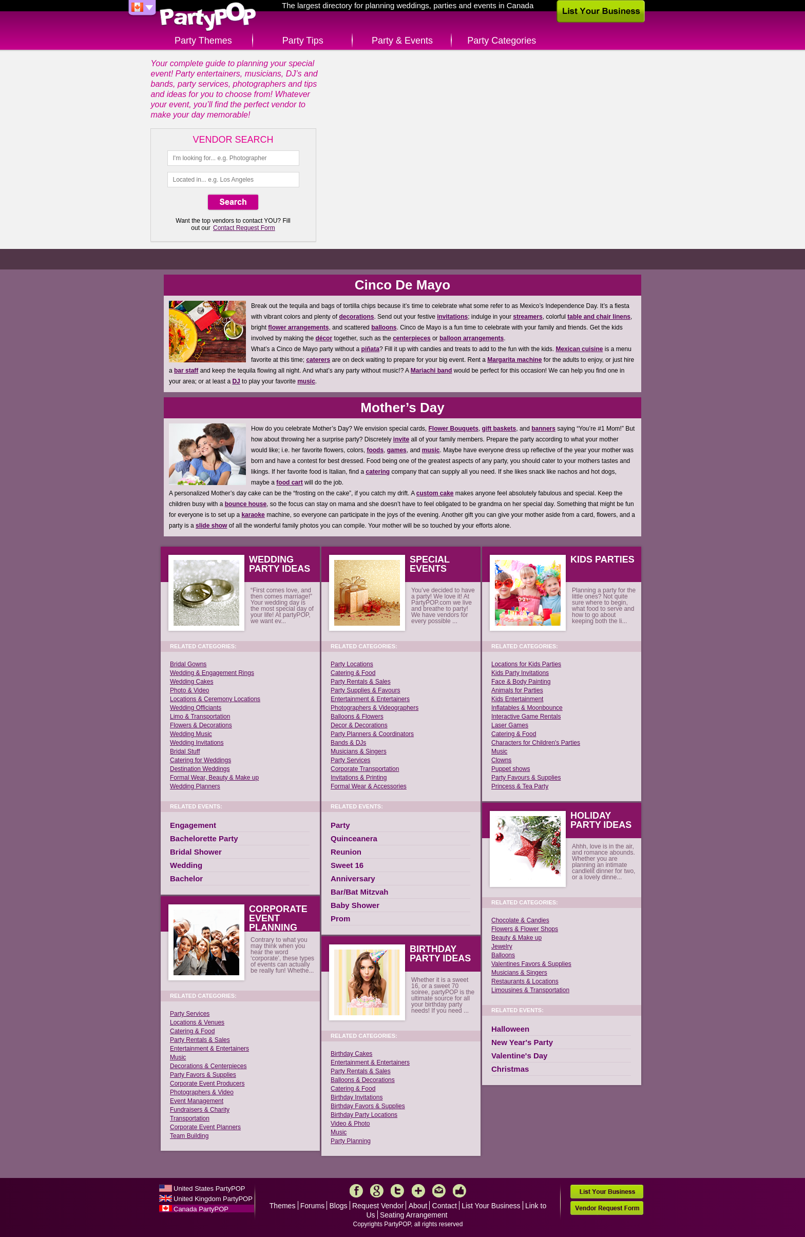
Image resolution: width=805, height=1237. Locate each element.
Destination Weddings (200, 768)
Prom (340, 918)
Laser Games (509, 725)
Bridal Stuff (185, 751)
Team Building (189, 1135)
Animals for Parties (517, 690)
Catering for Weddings (200, 760)
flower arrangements (298, 327)
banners (543, 428)
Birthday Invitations (356, 1097)
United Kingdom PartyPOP (213, 1199)
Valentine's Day (519, 1055)
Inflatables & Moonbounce (527, 707)
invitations (452, 316)
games (397, 450)
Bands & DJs (348, 742)
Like (459, 1190)
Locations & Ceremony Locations (215, 699)
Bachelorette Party (204, 838)
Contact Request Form (244, 227)
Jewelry (501, 946)
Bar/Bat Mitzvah (360, 891)
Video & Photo (350, 1123)
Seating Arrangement (414, 1215)
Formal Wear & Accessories (369, 786)
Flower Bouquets (453, 428)
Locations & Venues (197, 1022)
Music (178, 1057)
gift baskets (499, 428)
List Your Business (491, 1206)
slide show (211, 525)
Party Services (189, 1013)
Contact (444, 1206)
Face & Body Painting (520, 681)
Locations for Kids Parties (526, 664)
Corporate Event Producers (207, 1083)
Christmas (510, 1069)
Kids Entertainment (517, 699)
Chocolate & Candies (520, 920)
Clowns (501, 760)
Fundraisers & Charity (199, 1109)
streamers (527, 316)
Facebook (356, 1190)
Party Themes (203, 40)
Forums (312, 1206)
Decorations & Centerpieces (208, 1066)
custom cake (435, 493)
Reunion (346, 851)
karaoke (252, 514)
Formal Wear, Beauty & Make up (214, 777)
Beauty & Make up (516, 937)
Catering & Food (192, 1031)
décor (323, 338)
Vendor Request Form (607, 1208)
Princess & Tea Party (519, 786)
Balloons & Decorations (363, 1080)
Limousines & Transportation (530, 990)
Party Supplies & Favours (365, 690)
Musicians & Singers (359, 751)
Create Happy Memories (403, 160)
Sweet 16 (347, 865)
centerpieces (411, 338)
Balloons (503, 955)
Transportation (189, 1118)
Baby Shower (355, 905)
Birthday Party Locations (364, 1114)
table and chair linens (598, 316)
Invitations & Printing (359, 777)
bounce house (245, 504)
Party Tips (302, 40)
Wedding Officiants (195, 707)
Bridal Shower (196, 851)
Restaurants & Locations (525, 981)
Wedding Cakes (192, 681)
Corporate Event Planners (205, 1127)
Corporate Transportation (365, 768)
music (306, 381)
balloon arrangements (471, 338)
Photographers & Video (202, 1092)
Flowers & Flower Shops (524, 929)
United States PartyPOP (209, 1188)
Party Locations (352, 664)
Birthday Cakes (351, 1053)
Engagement (193, 825)
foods (375, 450)
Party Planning (351, 1141)
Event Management (196, 1101)
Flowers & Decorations (201, 725)
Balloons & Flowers (357, 716)
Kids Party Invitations (520, 673)
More (418, 1190)
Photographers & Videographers (374, 707)
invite (401, 439)
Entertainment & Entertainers (209, 1048)
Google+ (377, 1190)
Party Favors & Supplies (203, 1074)
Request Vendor (378, 1206)
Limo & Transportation (200, 716)
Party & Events (402, 40)
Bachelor (186, 878)
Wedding (186, 865)
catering (378, 471)
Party (340, 825)
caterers (318, 359)
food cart (289, 482)
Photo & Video (189, 690)
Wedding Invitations (197, 742)
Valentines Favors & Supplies (531, 964)
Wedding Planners (195, 786)
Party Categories (501, 40)
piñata (370, 349)
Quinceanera (354, 838)
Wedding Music (191, 734)
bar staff (186, 370)
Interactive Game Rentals (526, 716)
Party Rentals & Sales (200, 1039)
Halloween (510, 1029)
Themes (283, 1206)
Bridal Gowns (188, 664)
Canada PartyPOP (201, 1209)
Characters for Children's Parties (535, 742)
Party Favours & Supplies (526, 777)
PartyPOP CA (208, 17)
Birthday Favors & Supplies (368, 1106)
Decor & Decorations (359, 725)
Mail (439, 1190)
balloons (383, 327)
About (418, 1206)
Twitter (397, 1190)
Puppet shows (510, 768)
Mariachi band (431, 370)
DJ (236, 381)
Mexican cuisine (579, 349)
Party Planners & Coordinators (372, 734)
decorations (356, 316)
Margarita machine (514, 359)
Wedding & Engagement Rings (212, 673)
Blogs (339, 1206)
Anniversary (353, 878)
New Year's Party (522, 1042)
